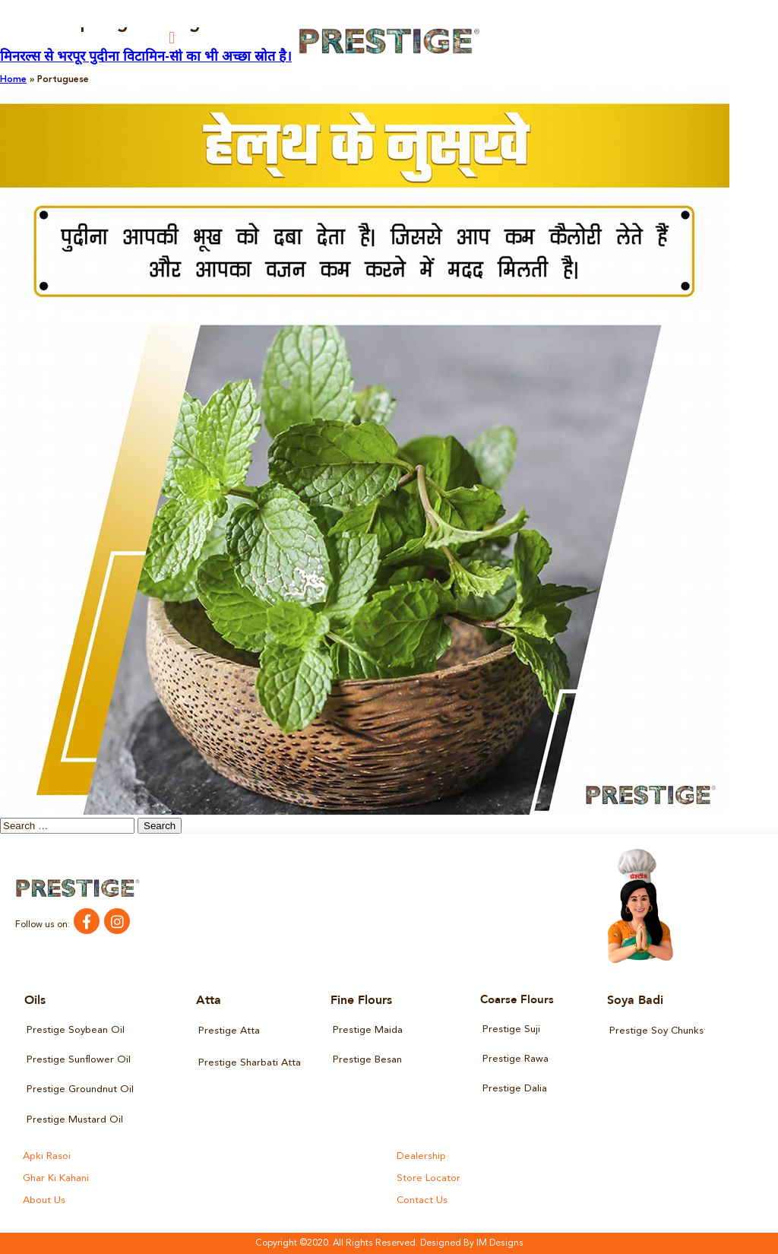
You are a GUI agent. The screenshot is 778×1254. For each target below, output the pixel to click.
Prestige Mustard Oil (75, 1120)
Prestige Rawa (515, 1059)
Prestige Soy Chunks (656, 1031)
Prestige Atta (229, 1031)
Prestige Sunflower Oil (79, 1060)
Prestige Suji (511, 1029)
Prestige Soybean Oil (76, 1030)
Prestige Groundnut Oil (80, 1089)
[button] (172, 37)
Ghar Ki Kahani (56, 1178)
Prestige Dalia (514, 1089)
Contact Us (422, 1200)
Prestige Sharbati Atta (249, 1063)
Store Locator (428, 1178)
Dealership (421, 1156)
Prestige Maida (368, 1030)
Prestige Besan (367, 1060)
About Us (44, 1200)
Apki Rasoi (47, 1156)
